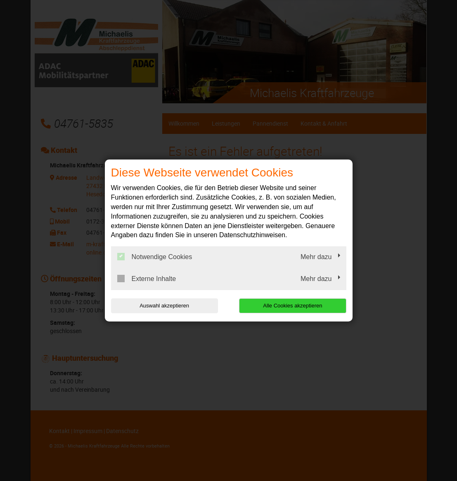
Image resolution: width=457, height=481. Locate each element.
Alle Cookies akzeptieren (293, 305)
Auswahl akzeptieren (164, 305)
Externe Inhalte (146, 278)
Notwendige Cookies (154, 256)
